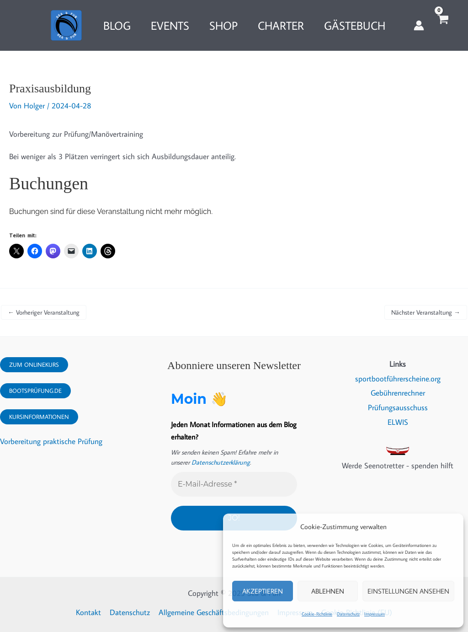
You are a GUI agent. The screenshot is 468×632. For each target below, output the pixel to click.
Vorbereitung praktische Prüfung (51, 441)
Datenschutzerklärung (219, 462)
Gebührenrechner (398, 393)
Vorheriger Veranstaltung (44, 312)
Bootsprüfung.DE (35, 391)
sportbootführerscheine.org (398, 379)
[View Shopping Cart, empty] (442, 25)
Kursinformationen (39, 417)
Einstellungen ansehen (408, 591)
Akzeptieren (262, 591)
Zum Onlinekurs (34, 365)
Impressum (374, 614)
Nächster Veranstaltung (425, 312)
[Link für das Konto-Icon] (419, 25)
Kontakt (90, 612)
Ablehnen (327, 591)
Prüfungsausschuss (398, 408)
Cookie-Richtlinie (317, 614)
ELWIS (398, 422)
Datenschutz (348, 614)
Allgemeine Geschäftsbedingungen (214, 612)
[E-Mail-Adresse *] (234, 484)
